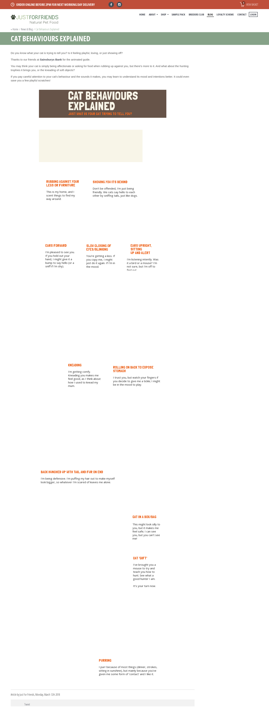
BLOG (210, 14)
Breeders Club (196, 14)
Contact (241, 14)
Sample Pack (178, 14)
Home (142, 14)
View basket (250, 4)
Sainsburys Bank (51, 59)
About (152, 14)
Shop (163, 14)
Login (253, 14)
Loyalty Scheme (225, 14)
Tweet (27, 704)
